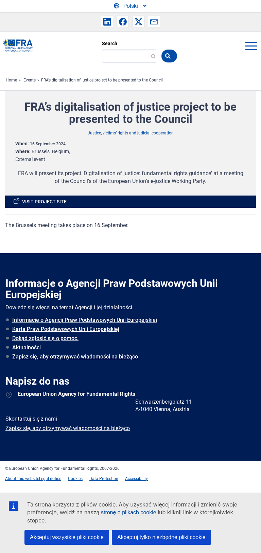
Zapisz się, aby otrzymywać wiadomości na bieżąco (75, 356)
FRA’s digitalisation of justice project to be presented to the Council (102, 80)
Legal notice (50, 478)
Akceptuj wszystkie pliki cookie (67, 537)
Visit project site (44, 201)
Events (29, 80)
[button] (107, 22)
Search (109, 43)
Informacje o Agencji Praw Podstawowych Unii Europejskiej (84, 320)
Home (11, 80)
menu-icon (251, 46)
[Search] (129, 56)
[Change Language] (130, 6)
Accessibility (136, 478)
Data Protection (103, 478)
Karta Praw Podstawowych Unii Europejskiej (65, 329)
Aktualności (26, 347)
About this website (22, 478)
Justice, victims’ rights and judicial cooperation (131, 133)
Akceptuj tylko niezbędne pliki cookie (161, 537)
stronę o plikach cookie (129, 512)
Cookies (75, 478)
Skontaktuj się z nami (31, 419)
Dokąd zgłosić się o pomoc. (45, 338)
